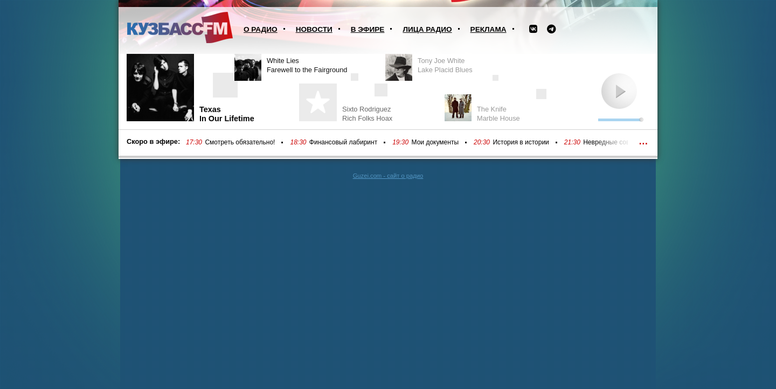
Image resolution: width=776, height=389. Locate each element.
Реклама (488, 29)
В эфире (368, 29)
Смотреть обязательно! (240, 142)
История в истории (521, 142)
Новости (314, 29)
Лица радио (427, 29)
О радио (261, 29)
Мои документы (435, 142)
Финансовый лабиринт (343, 142)
